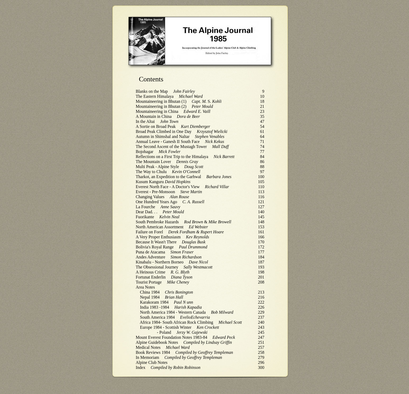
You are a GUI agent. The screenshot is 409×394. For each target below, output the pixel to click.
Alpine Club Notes (151, 362)
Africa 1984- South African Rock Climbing (176, 322)
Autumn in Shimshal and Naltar (163, 136)
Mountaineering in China (157, 111)
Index (140, 367)
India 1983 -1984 (154, 307)
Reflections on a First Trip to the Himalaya (172, 156)
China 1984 (150, 292)
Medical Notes (148, 347)
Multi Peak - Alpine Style (157, 166)
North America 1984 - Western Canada (173, 312)
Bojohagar (144, 151)
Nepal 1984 (150, 297)
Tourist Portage (149, 282)
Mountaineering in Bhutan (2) (161, 106)
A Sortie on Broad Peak (156, 126)
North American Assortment (159, 227)
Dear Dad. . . (146, 212)
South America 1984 (157, 317)
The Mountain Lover (153, 161)
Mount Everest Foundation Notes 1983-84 (171, 337)
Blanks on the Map (152, 91)
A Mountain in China (154, 116)
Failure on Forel (149, 232)
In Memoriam (147, 357)
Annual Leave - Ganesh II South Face (168, 141)
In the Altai (145, 121)
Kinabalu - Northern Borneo (160, 262)
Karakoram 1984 (154, 302)
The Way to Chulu (151, 171)
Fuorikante (145, 217)
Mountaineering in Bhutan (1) (161, 101)
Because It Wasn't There (156, 242)
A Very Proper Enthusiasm (158, 237)
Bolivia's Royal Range (155, 247)
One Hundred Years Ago (156, 202)
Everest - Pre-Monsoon (155, 191)
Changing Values (150, 196)
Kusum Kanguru (150, 181)
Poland (165, 332)
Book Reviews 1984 (153, 352)
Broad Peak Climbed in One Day (164, 131)
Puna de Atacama (150, 252)
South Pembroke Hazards (157, 222)
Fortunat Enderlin (151, 277)
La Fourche (145, 207)
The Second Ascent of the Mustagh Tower (171, 146)
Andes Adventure (150, 257)
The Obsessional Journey (157, 267)
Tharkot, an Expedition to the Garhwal (168, 176)
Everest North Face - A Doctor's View (168, 186)
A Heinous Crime (150, 272)
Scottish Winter (178, 327)
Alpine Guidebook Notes (157, 342)
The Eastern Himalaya (155, 96)
